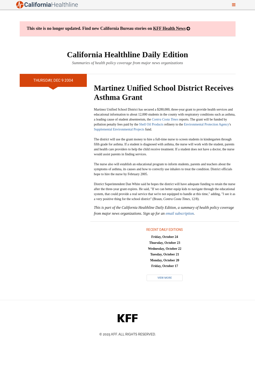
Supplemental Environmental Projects (119, 129)
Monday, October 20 (164, 260)
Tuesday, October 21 (164, 254)
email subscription (180, 213)
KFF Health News (169, 28)
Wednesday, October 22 (164, 248)
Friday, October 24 (164, 237)
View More (165, 277)
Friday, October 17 (164, 266)
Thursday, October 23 (164, 243)
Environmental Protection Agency (206, 124)
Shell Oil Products (151, 124)
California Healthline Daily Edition (127, 54)
